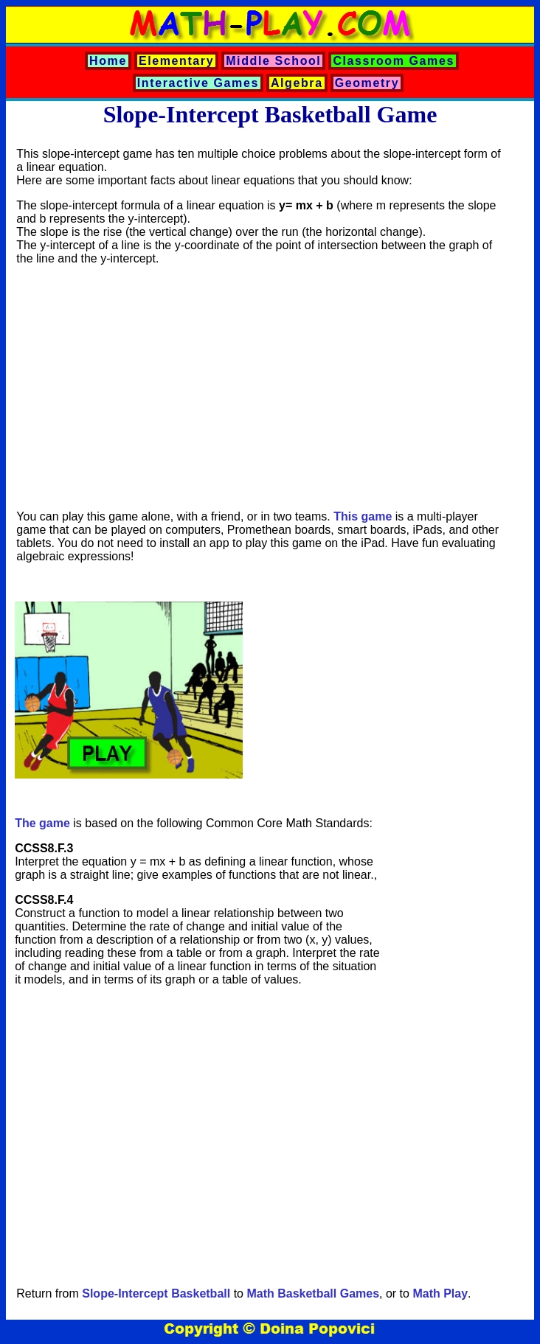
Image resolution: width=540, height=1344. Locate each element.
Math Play (440, 1293)
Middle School (273, 61)
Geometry (367, 83)
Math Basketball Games (312, 1293)
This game (362, 516)
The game (42, 823)
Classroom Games (393, 61)
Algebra (297, 83)
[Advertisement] (259, 388)
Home (108, 61)
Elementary (176, 61)
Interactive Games (198, 83)
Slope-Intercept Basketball (156, 1293)
